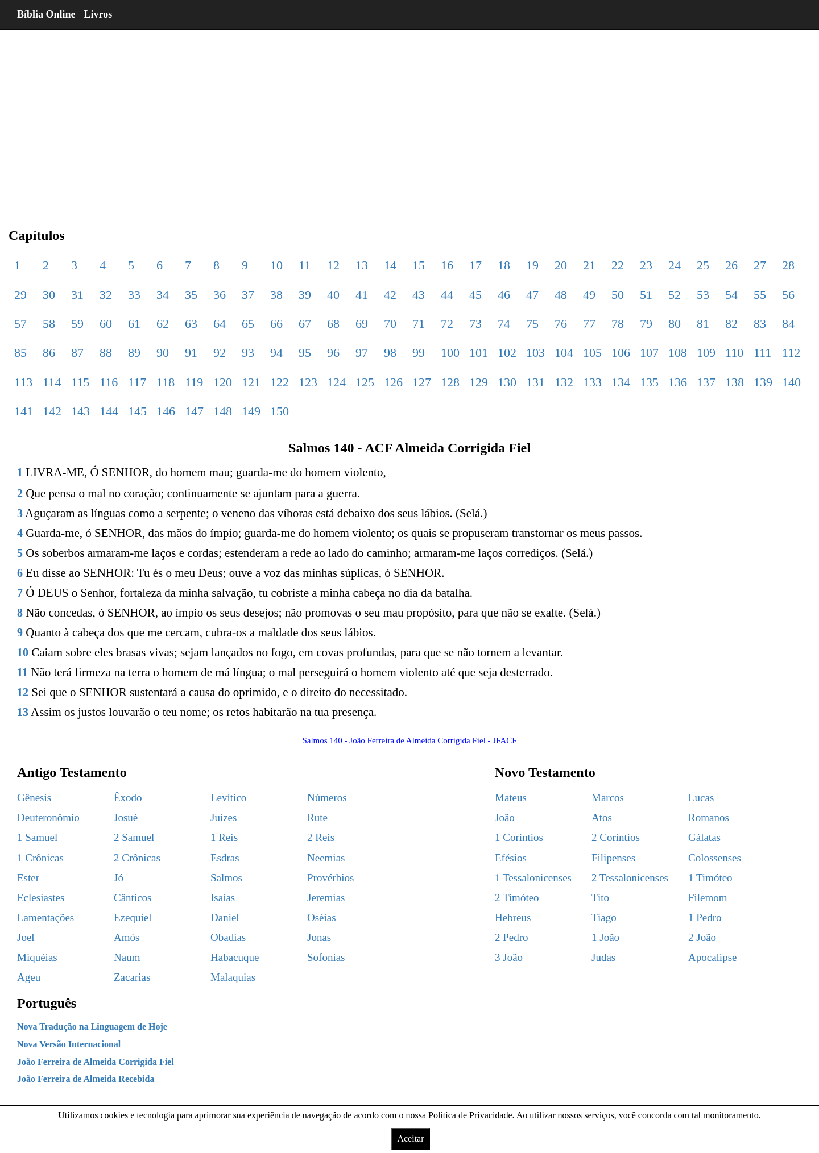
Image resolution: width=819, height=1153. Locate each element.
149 (251, 411)
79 (646, 324)
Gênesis (34, 798)
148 (222, 411)
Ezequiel (132, 917)
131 (535, 382)
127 (421, 382)
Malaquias (232, 977)
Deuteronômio (48, 817)
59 (77, 324)
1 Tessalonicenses (533, 878)
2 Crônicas (137, 858)
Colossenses (714, 858)
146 (165, 411)
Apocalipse (712, 957)
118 (165, 382)
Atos (602, 817)
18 (504, 265)
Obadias (228, 937)
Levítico (228, 798)
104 (564, 353)
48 (561, 295)
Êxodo (128, 798)
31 (77, 295)
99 (418, 353)
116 (109, 382)
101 (478, 353)
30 (49, 295)
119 (194, 382)
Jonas (319, 937)
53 (703, 295)
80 (674, 324)
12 (333, 265)
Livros (98, 14)
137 (706, 382)
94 (276, 353)
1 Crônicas (40, 858)
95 (305, 353)
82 (731, 324)
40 (333, 295)
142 (52, 411)
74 (504, 324)
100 (450, 353)
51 (646, 295)
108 (677, 353)
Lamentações (45, 917)
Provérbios (330, 878)
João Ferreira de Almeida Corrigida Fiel (95, 1062)
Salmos (226, 878)
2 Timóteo (517, 898)
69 (361, 324)
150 (279, 411)
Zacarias (132, 977)
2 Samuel (134, 837)
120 (222, 382)
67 (305, 324)
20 (561, 265)
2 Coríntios (616, 837)
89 (134, 353)
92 (219, 353)
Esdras (224, 858)
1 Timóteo (710, 878)
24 (674, 265)
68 (333, 324)
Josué (126, 817)
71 (418, 324)
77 (589, 324)
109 (706, 353)
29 (20, 295)
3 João (509, 957)
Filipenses (613, 858)
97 (361, 353)
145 (137, 411)
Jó (118, 878)
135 (649, 382)
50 (617, 295)
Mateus (511, 798)
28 (788, 265)
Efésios (511, 858)
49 (589, 295)
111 (762, 353)
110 (734, 353)
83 (760, 324)
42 (390, 295)
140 (791, 382)
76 (561, 324)
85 (20, 353)
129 (478, 382)
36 (219, 295)
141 (23, 411)
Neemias (326, 858)
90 (162, 353)
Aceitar (410, 1138)
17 (475, 265)
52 (674, 295)
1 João (605, 937)
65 (248, 324)
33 (134, 295)
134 (620, 382)
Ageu (28, 977)
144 (109, 411)
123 (308, 382)
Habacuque (234, 957)
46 (504, 295)
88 (106, 353)
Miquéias (37, 957)
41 (361, 295)
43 (418, 295)
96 (333, 353)
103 (535, 353)
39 (305, 295)
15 (418, 265)
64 (219, 324)
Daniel (224, 917)
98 (390, 353)
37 (248, 295)
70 (390, 324)
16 (447, 265)
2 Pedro (511, 937)
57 (20, 324)
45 (475, 295)
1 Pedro (705, 917)
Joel (26, 937)
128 (450, 382)
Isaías (222, 898)
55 (760, 295)
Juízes (223, 817)
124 (336, 382)
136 (677, 382)
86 (49, 353)
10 (276, 265)
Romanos (708, 817)
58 (49, 324)
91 (191, 353)
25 (703, 265)
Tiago (604, 917)
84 (788, 324)
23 (646, 265)
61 (134, 324)
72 (447, 324)
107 (649, 353)
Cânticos (133, 898)
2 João (702, 937)
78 (617, 324)
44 (447, 295)
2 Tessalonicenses (630, 878)
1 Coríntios (519, 837)
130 (507, 382)
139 (763, 382)
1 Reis (224, 837)
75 (532, 324)
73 (475, 324)
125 (364, 382)
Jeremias (326, 898)
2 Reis (320, 837)
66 (276, 324)
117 (137, 382)
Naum (127, 957)
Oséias (321, 917)
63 (191, 324)
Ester (28, 878)
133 (592, 382)
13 (361, 265)
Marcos (608, 798)
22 (617, 265)
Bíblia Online (46, 14)
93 (248, 353)
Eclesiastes (40, 898)
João (505, 817)
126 (393, 382)
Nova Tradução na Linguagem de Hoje (92, 1026)
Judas (603, 957)
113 (23, 382)
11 (305, 265)
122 (279, 382)
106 (620, 353)
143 (80, 411)
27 (760, 265)
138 (734, 382)
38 (276, 295)
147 (194, 411)
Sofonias (326, 957)
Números (327, 798)
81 (703, 324)
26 (731, 265)
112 (791, 353)
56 (788, 295)
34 (162, 295)
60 (106, 324)
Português (46, 1003)
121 (251, 382)
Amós (126, 937)
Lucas (701, 798)
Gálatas (704, 837)
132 (564, 382)
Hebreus (513, 917)
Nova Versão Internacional (69, 1044)
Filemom (707, 898)
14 (390, 265)
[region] (409, 119)
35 (191, 295)
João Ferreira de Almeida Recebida (85, 1079)
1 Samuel (37, 837)
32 (106, 295)
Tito (600, 898)
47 (532, 295)
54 (731, 295)
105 (592, 353)
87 (77, 353)
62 (162, 324)
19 (532, 265)
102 (507, 353)
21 (589, 265)
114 (52, 382)
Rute (317, 817)
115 (80, 382)
